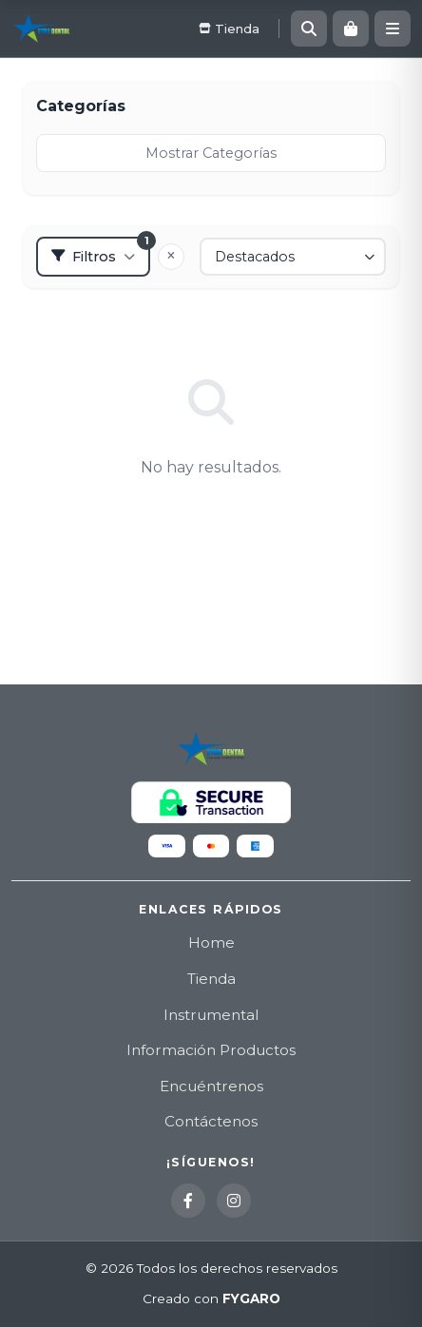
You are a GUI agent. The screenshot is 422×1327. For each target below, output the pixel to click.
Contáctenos (211, 1121)
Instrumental (211, 1015)
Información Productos (211, 1050)
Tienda (211, 979)
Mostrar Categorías (211, 153)
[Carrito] (351, 28)
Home (211, 942)
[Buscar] (309, 28)
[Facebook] (188, 1200)
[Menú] (392, 28)
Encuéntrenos (211, 1086)
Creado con (211, 1299)
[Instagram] (234, 1200)
